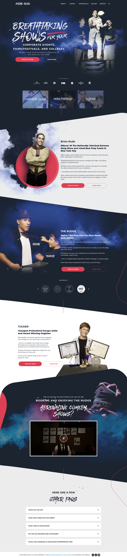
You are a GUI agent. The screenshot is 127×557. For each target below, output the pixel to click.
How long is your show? (39, 526)
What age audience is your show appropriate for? (50, 542)
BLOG (70, 554)
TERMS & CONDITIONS (51, 554)
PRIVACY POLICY (63, 554)
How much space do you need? (41, 518)
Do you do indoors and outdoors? (43, 534)
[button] (109, 4)
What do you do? (35, 510)
